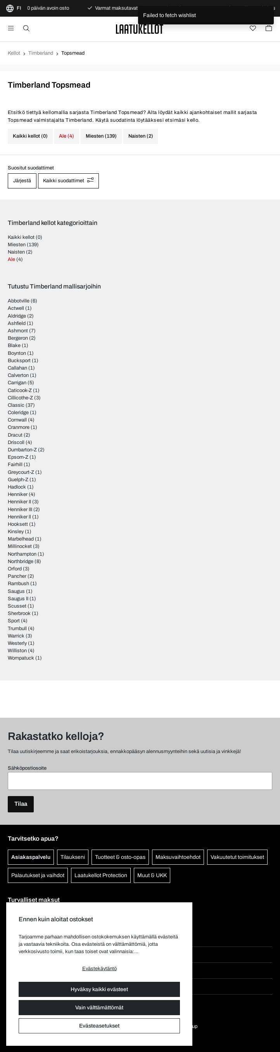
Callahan (17, 368)
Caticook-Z (20, 390)
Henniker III (20, 509)
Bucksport (19, 360)
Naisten (16, 252)
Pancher (17, 576)
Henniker (18, 494)
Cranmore (18, 427)
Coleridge (18, 412)
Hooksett (18, 524)
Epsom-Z (18, 457)
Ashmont (18, 330)
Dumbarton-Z (22, 450)
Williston (17, 650)
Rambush (18, 583)
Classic (16, 405)
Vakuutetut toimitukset (237, 857)
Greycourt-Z (21, 472)
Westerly (17, 643)
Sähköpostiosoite (27, 768)
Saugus (16, 591)
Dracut (15, 435)
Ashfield (17, 323)
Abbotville (18, 301)
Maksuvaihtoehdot (178, 857)
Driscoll (16, 442)
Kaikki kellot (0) (30, 136)
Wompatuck (21, 658)
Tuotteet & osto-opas (120, 857)
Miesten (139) (101, 136)
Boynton (17, 353)
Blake (14, 345)
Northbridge (20, 561)
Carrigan (17, 382)
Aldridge (17, 316)
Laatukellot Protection (100, 875)
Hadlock (17, 487)
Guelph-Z (18, 479)
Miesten (17, 244)
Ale (11, 259)
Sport (14, 621)
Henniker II (19, 501)
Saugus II (18, 598)
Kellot (14, 53)
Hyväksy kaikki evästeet (99, 989)
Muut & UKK (152, 875)
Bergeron (18, 338)
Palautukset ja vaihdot (37, 875)
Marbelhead (21, 539)
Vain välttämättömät (99, 1008)
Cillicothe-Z (20, 398)
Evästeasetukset (99, 1026)
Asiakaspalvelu (30, 857)
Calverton (18, 375)
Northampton (22, 554)
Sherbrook (19, 613)
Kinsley (16, 531)
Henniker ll (19, 517)
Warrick (16, 636)
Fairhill (15, 464)
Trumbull (17, 628)
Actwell (16, 308)
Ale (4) (66, 136)
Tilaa (20, 804)
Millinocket (20, 546)
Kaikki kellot (21, 237)
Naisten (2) (140, 136)
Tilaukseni (72, 857)
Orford (15, 569)
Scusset (17, 606)
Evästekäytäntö (99, 968)
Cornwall (17, 420)
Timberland (40, 53)
